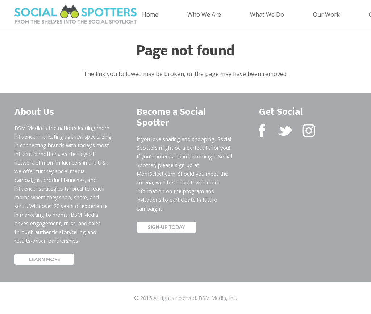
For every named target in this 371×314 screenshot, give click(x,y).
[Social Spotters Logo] (75, 14)
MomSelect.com (156, 173)
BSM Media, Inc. (218, 297)
